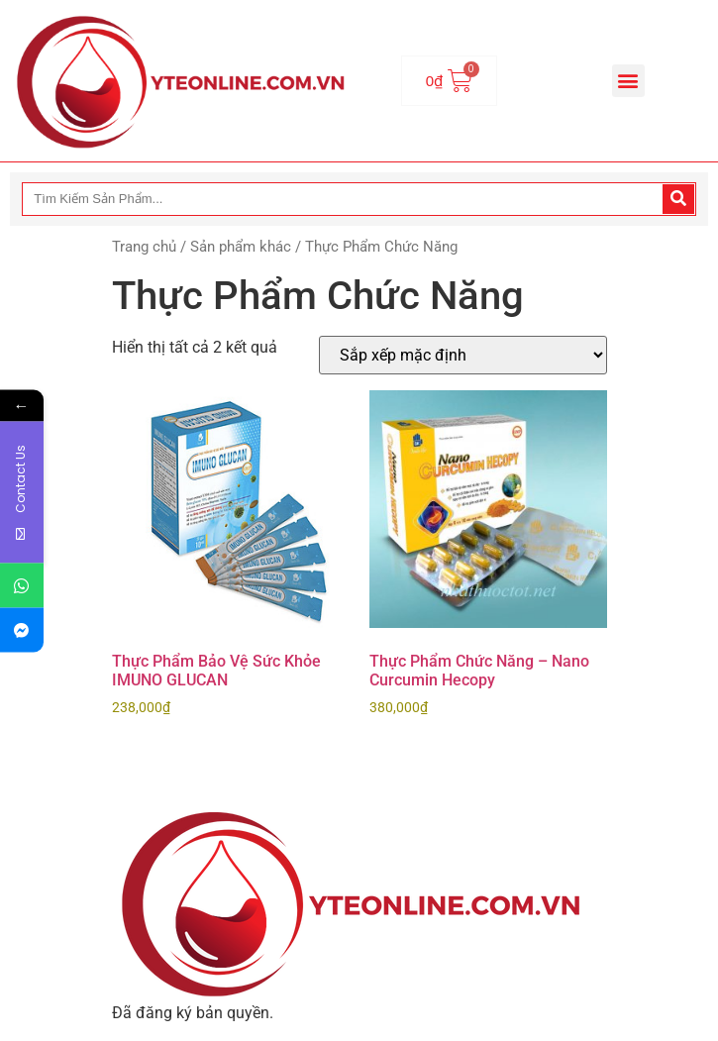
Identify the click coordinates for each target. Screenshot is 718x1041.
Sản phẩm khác (240, 247)
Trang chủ (144, 247)
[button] (628, 80)
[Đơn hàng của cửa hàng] (463, 355)
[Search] (678, 199)
